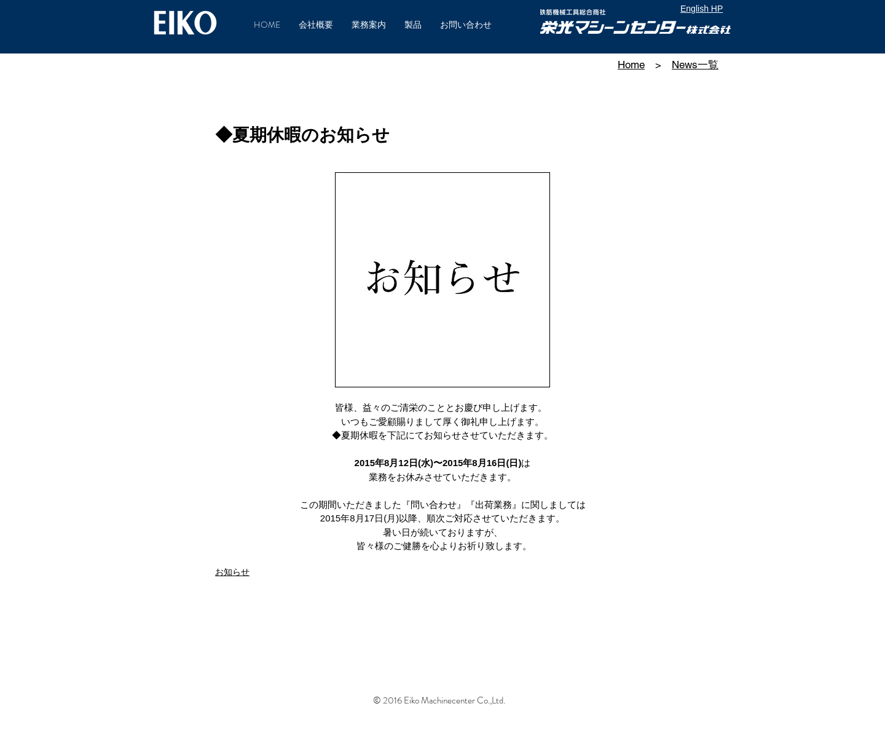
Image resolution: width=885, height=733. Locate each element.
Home (631, 64)
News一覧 (695, 64)
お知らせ (232, 572)
